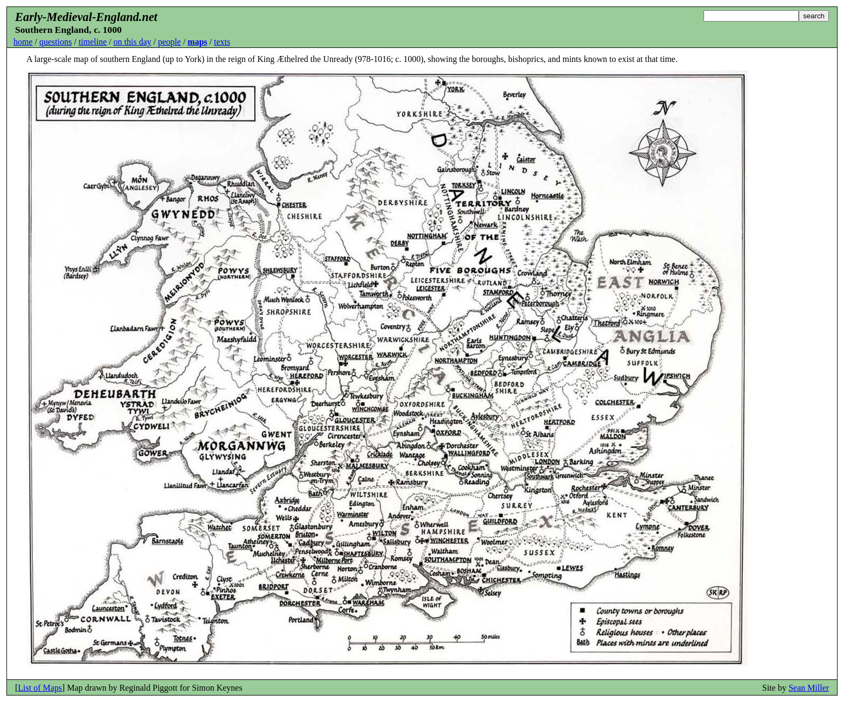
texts (222, 41)
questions (55, 41)
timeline (93, 41)
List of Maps (40, 687)
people (169, 41)
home (23, 41)
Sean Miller (809, 687)
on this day (132, 41)
